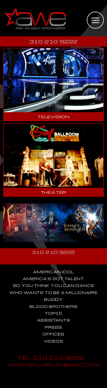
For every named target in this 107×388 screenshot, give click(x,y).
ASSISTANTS (53, 320)
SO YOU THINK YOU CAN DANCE (53, 285)
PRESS (53, 327)
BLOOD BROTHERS (53, 306)
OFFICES (53, 334)
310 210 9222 (53, 41)
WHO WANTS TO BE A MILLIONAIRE (53, 292)
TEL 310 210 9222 (50, 357)
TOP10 (53, 313)
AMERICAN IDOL (53, 272)
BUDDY (53, 299)
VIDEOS (53, 341)
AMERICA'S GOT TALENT (53, 278)
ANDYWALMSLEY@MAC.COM (53, 365)
